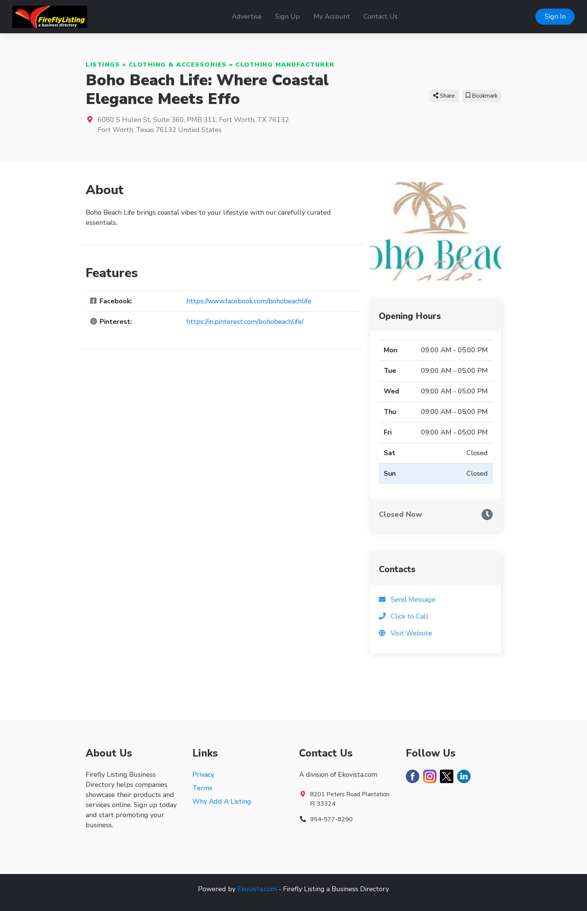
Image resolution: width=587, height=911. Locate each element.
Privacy (203, 774)
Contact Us (381, 16)
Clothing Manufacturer (285, 65)
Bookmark (482, 96)
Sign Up (287, 16)
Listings (103, 65)
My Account (331, 16)
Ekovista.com (257, 888)
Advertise (247, 16)
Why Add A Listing (221, 801)
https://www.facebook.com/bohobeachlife (248, 301)
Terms (202, 787)
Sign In (555, 16)
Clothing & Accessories (178, 65)
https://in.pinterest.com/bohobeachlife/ (245, 321)
